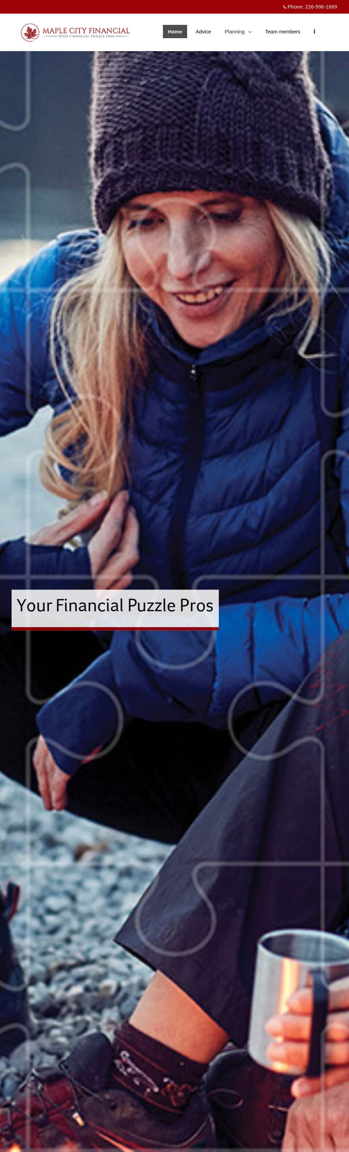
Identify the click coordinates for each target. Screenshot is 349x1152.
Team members (282, 31)
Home (175, 31)
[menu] (314, 31)
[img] (174, 576)
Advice (203, 31)
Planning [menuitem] (237, 33)
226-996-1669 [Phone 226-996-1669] (321, 7)
